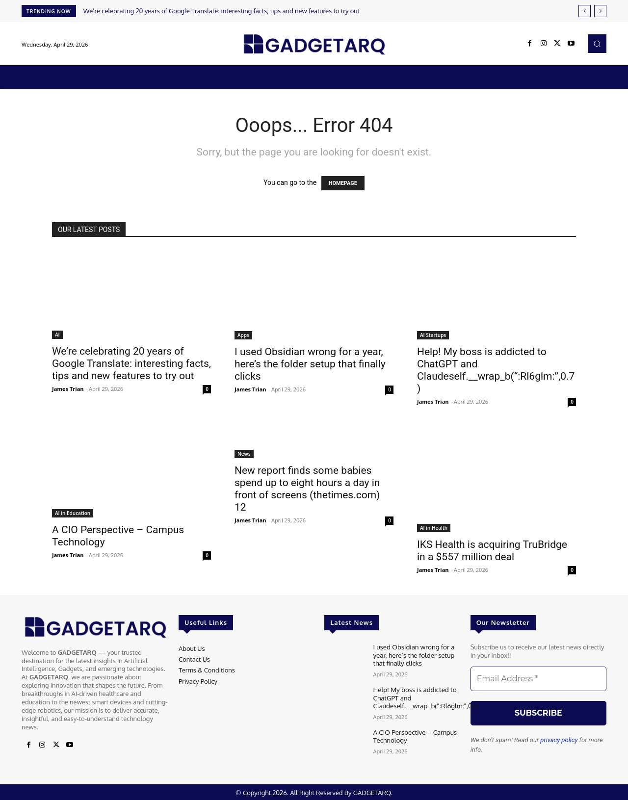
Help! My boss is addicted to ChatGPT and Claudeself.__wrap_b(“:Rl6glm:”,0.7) (496, 370)
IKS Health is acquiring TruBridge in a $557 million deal (492, 551)
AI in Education (72, 513)
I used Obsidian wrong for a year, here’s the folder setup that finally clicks (310, 364)
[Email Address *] (538, 679)
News (244, 453)
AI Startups (433, 335)
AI (57, 334)
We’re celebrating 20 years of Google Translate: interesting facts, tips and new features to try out (221, 11)
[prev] (584, 11)
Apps (243, 335)
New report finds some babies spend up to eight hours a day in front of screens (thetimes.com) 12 (307, 489)
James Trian (68, 388)
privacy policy (558, 740)
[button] (597, 43)
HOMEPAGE (343, 183)
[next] (600, 11)
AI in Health (433, 527)
